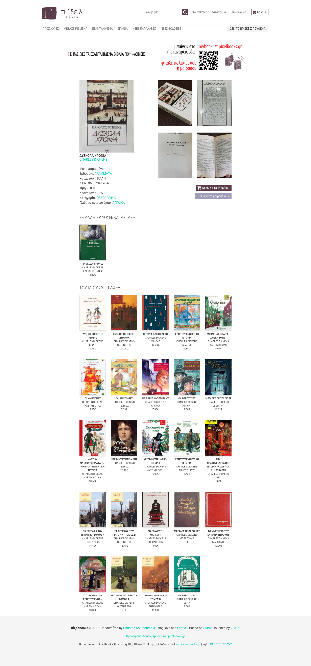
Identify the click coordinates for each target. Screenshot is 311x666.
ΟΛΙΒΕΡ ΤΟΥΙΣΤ (124, 398)
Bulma (207, 628)
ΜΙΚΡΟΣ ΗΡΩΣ (187, 470)
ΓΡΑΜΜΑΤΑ (103, 174)
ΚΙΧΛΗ (92, 345)
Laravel (182, 628)
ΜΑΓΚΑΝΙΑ (218, 542)
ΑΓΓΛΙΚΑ (118, 203)
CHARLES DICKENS (93, 159)
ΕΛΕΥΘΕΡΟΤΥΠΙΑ (92, 271)
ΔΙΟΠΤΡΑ (218, 405)
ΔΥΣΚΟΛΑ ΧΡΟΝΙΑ (92, 263)
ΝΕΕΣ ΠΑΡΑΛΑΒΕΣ (144, 28)
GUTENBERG (124, 345)
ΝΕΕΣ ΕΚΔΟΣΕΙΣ (171, 28)
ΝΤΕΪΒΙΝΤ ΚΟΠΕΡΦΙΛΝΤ (155, 398)
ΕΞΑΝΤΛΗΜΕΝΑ (102, 28)
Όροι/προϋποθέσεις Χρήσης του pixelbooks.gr (155, 636)
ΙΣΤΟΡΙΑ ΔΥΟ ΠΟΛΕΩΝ (155, 334)
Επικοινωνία (238, 12)
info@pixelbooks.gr (188, 644)
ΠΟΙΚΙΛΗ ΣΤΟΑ (155, 542)
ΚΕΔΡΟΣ (186, 345)
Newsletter (200, 12)
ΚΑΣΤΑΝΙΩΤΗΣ (93, 405)
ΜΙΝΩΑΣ (155, 341)
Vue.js (235, 628)
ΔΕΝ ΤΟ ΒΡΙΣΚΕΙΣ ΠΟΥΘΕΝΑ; (248, 28)
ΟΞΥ (218, 477)
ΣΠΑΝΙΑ (123, 28)
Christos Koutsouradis (139, 628)
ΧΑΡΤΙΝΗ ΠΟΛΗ (218, 345)
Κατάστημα (219, 12)
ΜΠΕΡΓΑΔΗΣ (187, 538)
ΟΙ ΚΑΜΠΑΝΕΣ (93, 398)
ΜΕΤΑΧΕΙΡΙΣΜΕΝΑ (75, 28)
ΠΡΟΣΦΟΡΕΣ (51, 28)
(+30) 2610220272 (220, 644)
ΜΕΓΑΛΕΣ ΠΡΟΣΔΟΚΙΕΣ (218, 398)
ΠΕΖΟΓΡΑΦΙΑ (106, 198)
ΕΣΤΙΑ (187, 602)
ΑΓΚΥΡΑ (155, 405)
